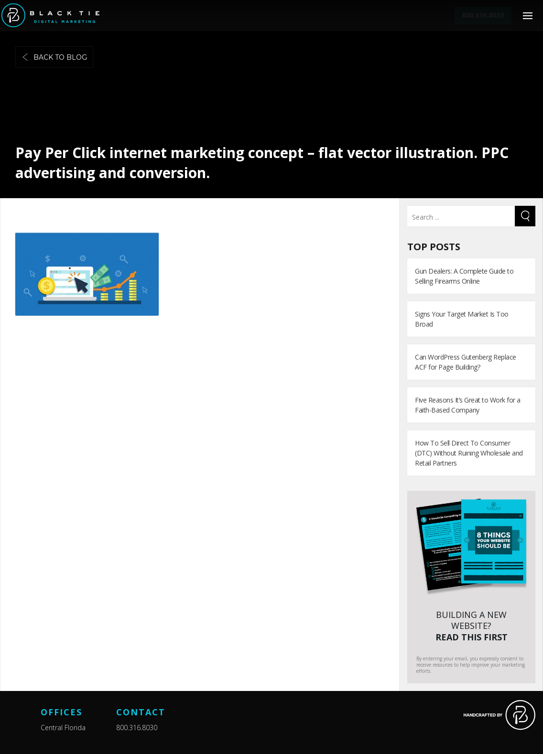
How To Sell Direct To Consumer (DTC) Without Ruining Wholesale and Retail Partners (469, 452)
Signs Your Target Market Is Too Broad (462, 319)
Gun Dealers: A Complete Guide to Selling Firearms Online (464, 276)
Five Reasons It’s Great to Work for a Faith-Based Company (468, 404)
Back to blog (54, 57)
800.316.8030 (136, 727)
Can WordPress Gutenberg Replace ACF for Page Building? (465, 362)
